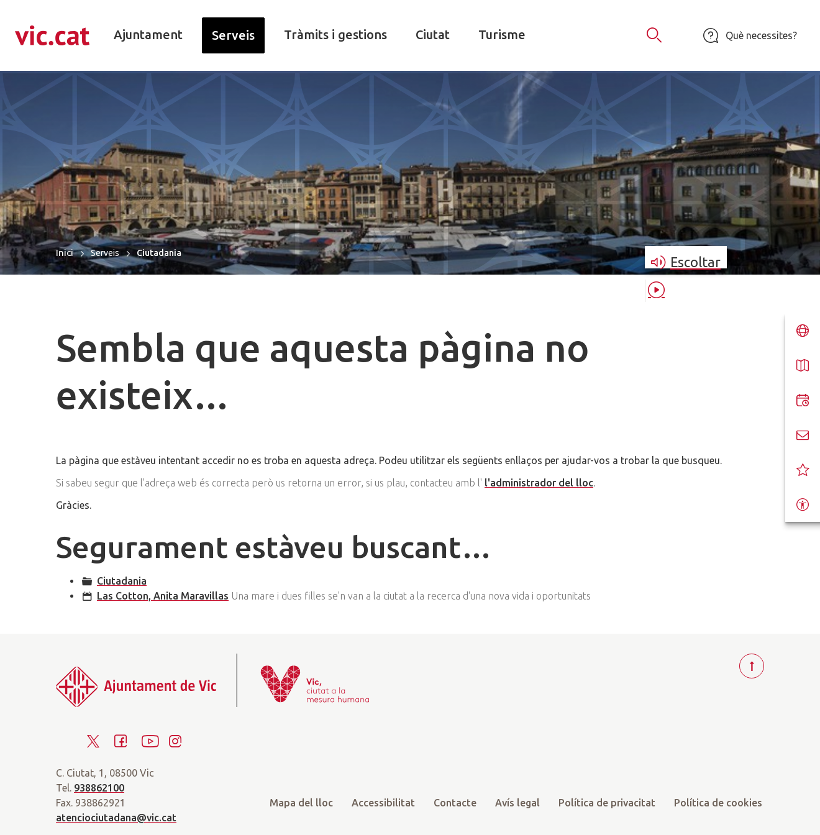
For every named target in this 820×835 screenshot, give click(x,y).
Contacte (455, 802)
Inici (64, 252)
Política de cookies (718, 802)
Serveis (105, 253)
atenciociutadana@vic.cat (116, 817)
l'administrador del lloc (539, 482)
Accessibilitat (383, 802)
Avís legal (517, 802)
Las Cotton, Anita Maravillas (163, 595)
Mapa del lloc (301, 802)
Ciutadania (122, 580)
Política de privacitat (606, 802)
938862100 (99, 787)
